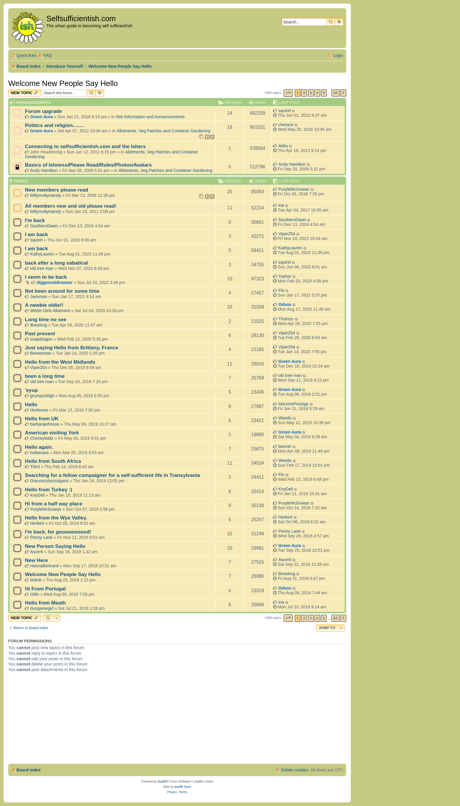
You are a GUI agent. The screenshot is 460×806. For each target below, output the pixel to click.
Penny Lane (41, 537)
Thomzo (286, 318)
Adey (283, 145)
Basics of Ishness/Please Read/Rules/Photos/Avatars (88, 165)
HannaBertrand (44, 565)
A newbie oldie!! (44, 305)
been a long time (45, 376)
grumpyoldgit (42, 395)
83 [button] (335, 93)
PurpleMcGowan (294, 189)
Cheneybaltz (41, 438)
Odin (34, 594)
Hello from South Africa (53, 461)
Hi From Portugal (45, 589)
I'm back (35, 220)
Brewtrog (38, 325)
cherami (285, 124)
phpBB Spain (182, 786)
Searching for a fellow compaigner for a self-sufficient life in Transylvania (112, 475)
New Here (36, 560)
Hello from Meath (45, 603)
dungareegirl (42, 608)
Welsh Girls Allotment (50, 310)
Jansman (38, 296)
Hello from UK (41, 418)
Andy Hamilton (44, 170)
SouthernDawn (44, 225)
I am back (36, 234)
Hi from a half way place (53, 504)
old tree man (41, 268)
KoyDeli (37, 495)
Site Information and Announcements (150, 116)
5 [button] (324, 93)
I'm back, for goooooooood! (58, 532)
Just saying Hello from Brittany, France (71, 347)
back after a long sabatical (56, 263)
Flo (281, 290)
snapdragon (41, 339)
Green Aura (41, 116)
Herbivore (39, 410)
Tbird (35, 466)
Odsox (285, 304)
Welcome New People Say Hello (63, 83)
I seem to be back (46, 277)
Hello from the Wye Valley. (56, 518)
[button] (288, 93)
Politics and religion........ (54, 125)
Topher (284, 276)
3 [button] (311, 93)
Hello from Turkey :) (48, 489)
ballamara (39, 452)
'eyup (31, 390)
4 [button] (317, 93)
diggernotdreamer (54, 282)
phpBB (162, 781)
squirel (284, 110)
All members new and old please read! (70, 206)
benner (285, 446)
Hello (31, 404)
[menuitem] (45, 55)
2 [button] (304, 93)
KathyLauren (42, 254)
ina (281, 205)
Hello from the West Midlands (60, 362)
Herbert (37, 523)
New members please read (56, 190)
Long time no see (45, 319)
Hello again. (39, 447)
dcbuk (35, 580)
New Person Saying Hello (55, 546)
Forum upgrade (43, 111)
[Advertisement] (177, 720)
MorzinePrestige (293, 404)
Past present (40, 333)
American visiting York (52, 433)
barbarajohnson (44, 424)
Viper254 (286, 233)
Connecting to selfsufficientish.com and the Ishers (85, 146)
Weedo (285, 418)
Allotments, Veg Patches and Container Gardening (163, 130)
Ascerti (36, 551)
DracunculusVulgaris (49, 480)
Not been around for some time (62, 291)
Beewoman (40, 353)
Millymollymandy (45, 195)
